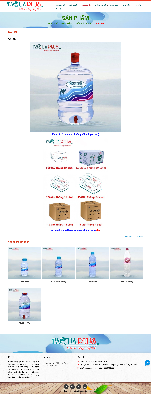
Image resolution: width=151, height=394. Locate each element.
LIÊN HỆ (57, 9)
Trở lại (128, 236)
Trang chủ (52, 23)
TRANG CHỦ (59, 5)
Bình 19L (100, 23)
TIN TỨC (138, 5)
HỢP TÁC (126, 5)
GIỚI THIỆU (73, 5)
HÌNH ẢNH (113, 5)
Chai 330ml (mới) (58, 282)
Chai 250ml (24, 282)
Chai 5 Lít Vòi (24, 323)
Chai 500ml (92, 282)
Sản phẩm (66, 23)
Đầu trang (138, 236)
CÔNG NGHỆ (100, 5)
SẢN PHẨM (86, 5)
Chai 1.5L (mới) (126, 282)
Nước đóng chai (83, 23)
